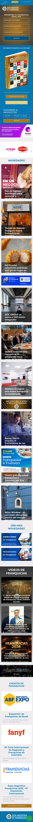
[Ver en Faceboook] (25, 167)
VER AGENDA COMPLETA (16, 806)
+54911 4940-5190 (26, 1)
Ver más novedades (16, 527)
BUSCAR (16, 38)
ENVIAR (16, 121)
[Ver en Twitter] (27, 167)
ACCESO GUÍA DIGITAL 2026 (16, 102)
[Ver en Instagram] (30, 167)
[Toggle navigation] (29, 8)
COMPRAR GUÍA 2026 (16, 96)
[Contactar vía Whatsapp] (29, 818)
